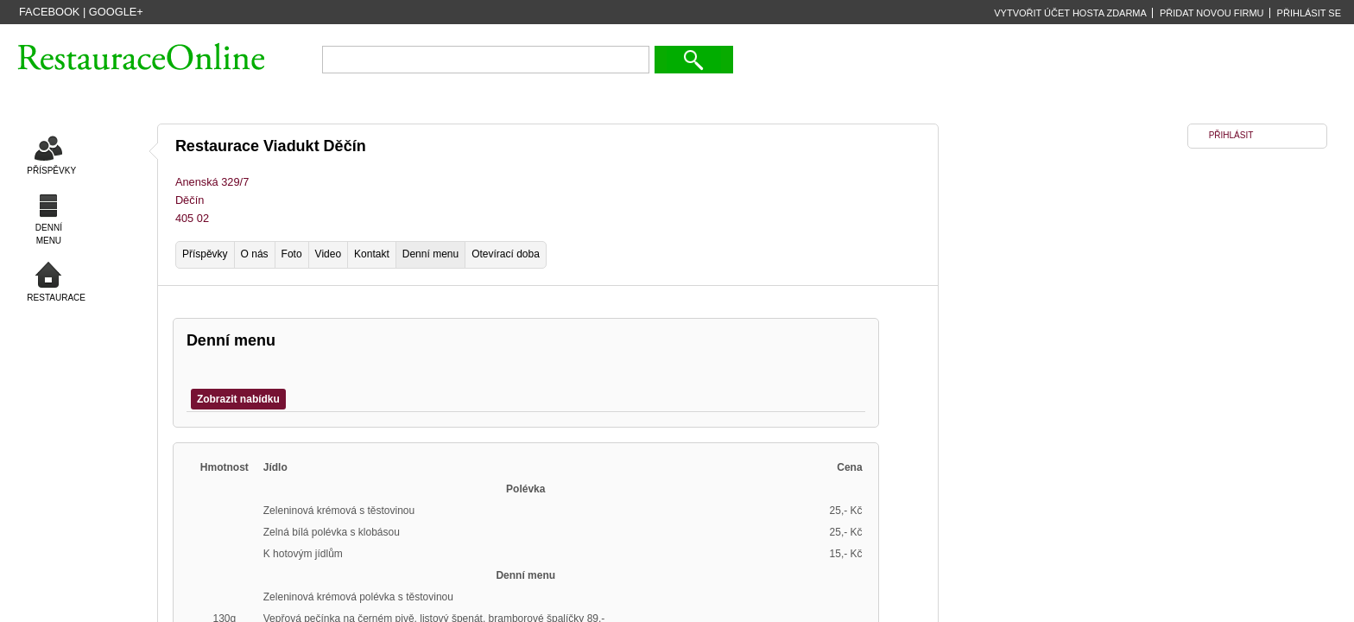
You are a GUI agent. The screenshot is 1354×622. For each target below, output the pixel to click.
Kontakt (371, 254)
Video (328, 254)
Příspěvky (205, 254)
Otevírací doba (505, 254)
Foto (292, 254)
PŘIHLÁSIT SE (1309, 13)
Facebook (49, 11)
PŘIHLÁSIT (1231, 135)
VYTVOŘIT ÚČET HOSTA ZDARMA (1070, 13)
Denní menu (430, 254)
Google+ (116, 11)
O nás (255, 254)
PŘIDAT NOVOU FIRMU (1212, 13)
